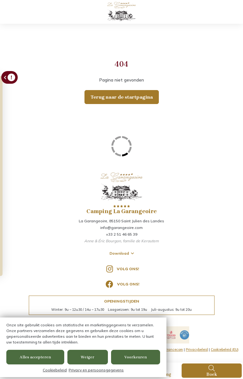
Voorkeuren (135, 357)
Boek (211, 370)
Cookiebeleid (55, 370)
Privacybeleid (197, 349)
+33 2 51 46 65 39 (121, 234)
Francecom (174, 349)
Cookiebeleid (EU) (225, 349)
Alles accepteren (35, 357)
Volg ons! (122, 269)
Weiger (87, 357)
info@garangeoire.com (121, 227)
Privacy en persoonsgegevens (96, 370)
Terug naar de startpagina (121, 97)
